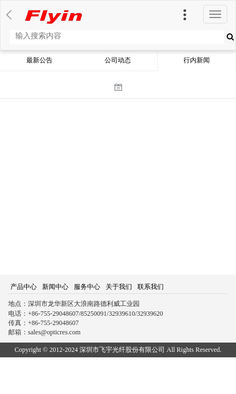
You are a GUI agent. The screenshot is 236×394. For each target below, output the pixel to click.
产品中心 (23, 287)
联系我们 (150, 287)
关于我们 (119, 287)
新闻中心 (55, 287)
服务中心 (87, 287)
